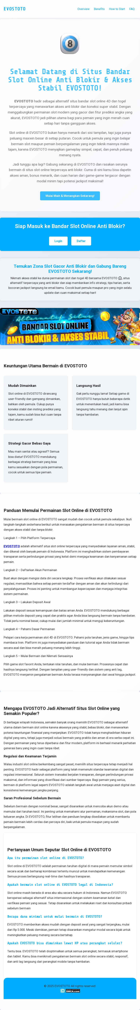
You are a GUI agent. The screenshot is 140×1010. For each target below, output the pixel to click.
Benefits (99, 9)
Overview (83, 9)
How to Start (117, 9)
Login (58, 241)
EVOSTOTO (12, 546)
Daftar (81, 241)
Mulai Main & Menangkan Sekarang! (70, 196)
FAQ (132, 9)
